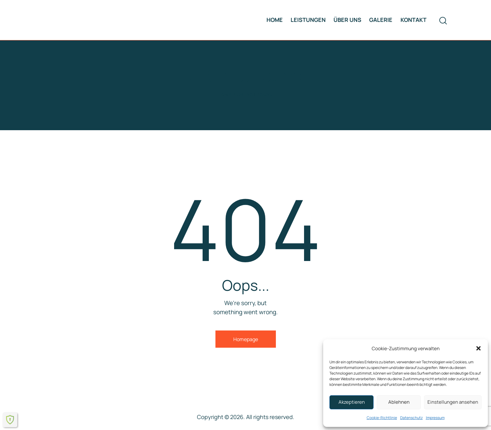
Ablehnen (399, 402)
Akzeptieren (352, 402)
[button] (478, 348)
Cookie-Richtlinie (382, 417)
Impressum (435, 417)
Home (224, 94)
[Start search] (443, 21)
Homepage (245, 339)
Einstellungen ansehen (452, 402)
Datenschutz (411, 417)
